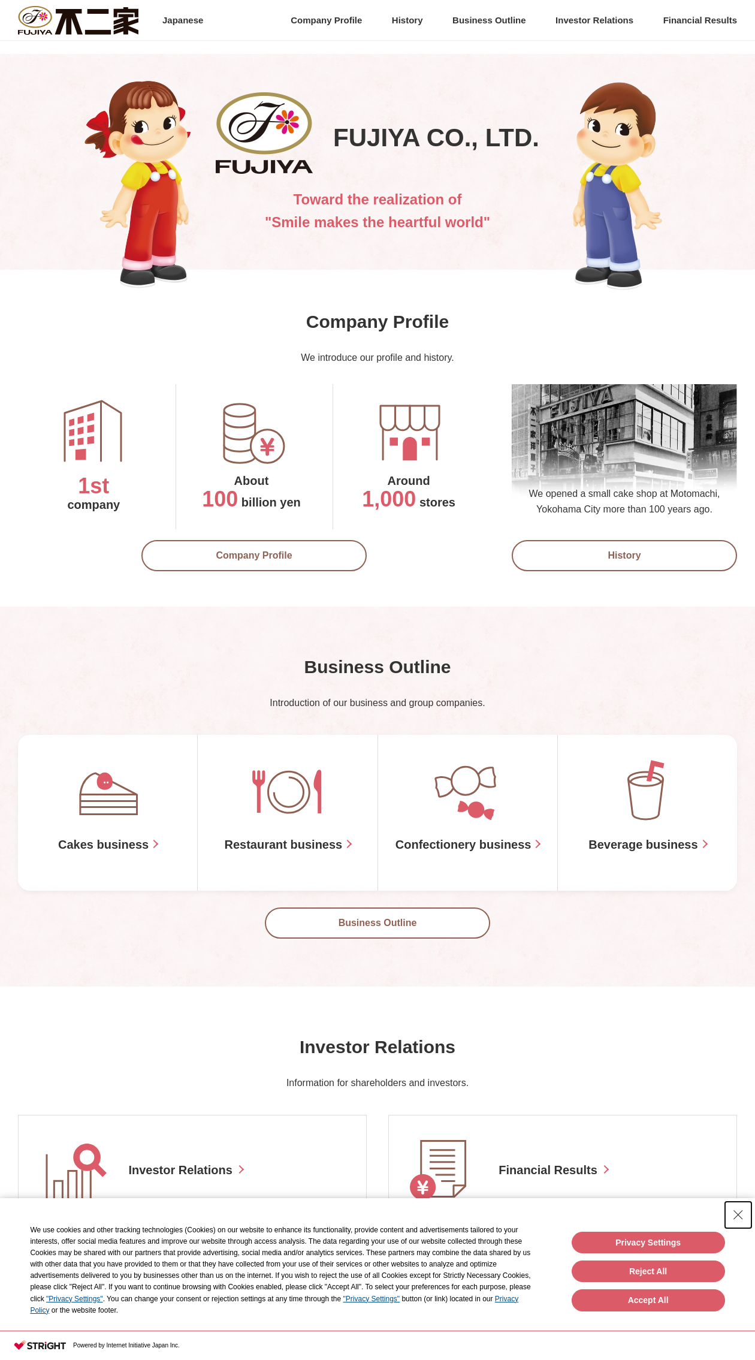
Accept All (648, 1300)
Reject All (648, 1271)
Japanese (182, 27)
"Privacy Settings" (74, 1299)
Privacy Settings (648, 1242)
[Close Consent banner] (738, 1215)
